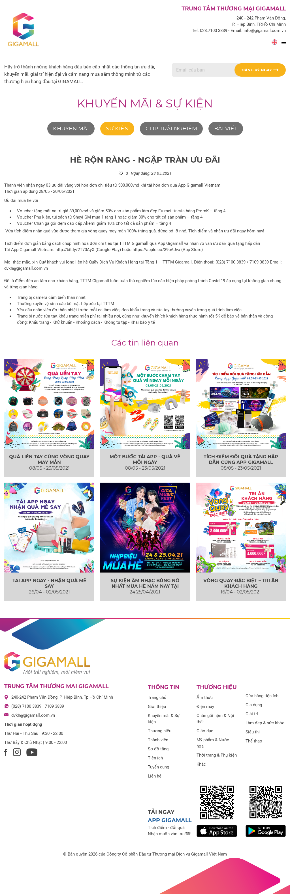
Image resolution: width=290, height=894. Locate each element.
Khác (201, 764)
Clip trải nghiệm (171, 128)
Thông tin (163, 687)
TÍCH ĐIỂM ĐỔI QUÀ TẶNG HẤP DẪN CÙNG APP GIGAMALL (241, 459)
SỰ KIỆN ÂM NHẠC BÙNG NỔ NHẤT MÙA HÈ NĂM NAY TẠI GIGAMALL (145, 586)
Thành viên (158, 739)
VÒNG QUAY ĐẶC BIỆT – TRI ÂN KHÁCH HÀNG (240, 583)
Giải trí (252, 713)
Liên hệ (154, 776)
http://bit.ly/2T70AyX (75, 249)
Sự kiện (117, 128)
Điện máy (205, 706)
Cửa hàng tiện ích (262, 695)
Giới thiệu (157, 706)
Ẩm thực (205, 697)
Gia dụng (254, 704)
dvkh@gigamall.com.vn (33, 715)
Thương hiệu (159, 730)
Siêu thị (253, 732)
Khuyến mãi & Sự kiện (145, 103)
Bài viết (225, 128)
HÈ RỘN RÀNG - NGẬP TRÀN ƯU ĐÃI (145, 160)
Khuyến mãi (71, 128)
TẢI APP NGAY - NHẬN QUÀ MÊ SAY (49, 583)
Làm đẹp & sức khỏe (265, 722)
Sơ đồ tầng (158, 749)
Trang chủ (157, 697)
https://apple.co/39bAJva (156, 249)
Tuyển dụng (158, 767)
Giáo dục (205, 730)
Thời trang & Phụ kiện (217, 755)
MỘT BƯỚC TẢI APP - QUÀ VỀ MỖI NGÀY (145, 459)
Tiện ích (155, 758)
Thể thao (254, 741)
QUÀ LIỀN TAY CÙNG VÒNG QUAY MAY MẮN (49, 459)
